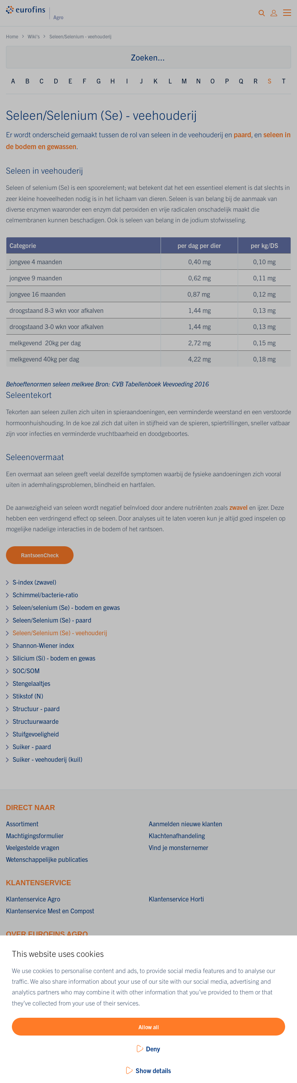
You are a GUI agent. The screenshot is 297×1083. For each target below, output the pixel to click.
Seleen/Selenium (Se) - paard (52, 620)
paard (242, 134)
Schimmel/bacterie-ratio (45, 594)
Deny (153, 1049)
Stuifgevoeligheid (36, 734)
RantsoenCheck (40, 555)
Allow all (148, 1026)
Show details (153, 1070)
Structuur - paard (36, 708)
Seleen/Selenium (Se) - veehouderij (60, 632)
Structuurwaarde (36, 721)
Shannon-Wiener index (43, 645)
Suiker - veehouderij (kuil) (47, 759)
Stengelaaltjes (31, 683)
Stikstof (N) (28, 696)
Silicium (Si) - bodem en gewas (54, 658)
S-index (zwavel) (34, 582)
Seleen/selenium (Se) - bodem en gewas (66, 607)
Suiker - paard (32, 746)
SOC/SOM (26, 670)
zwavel (239, 507)
